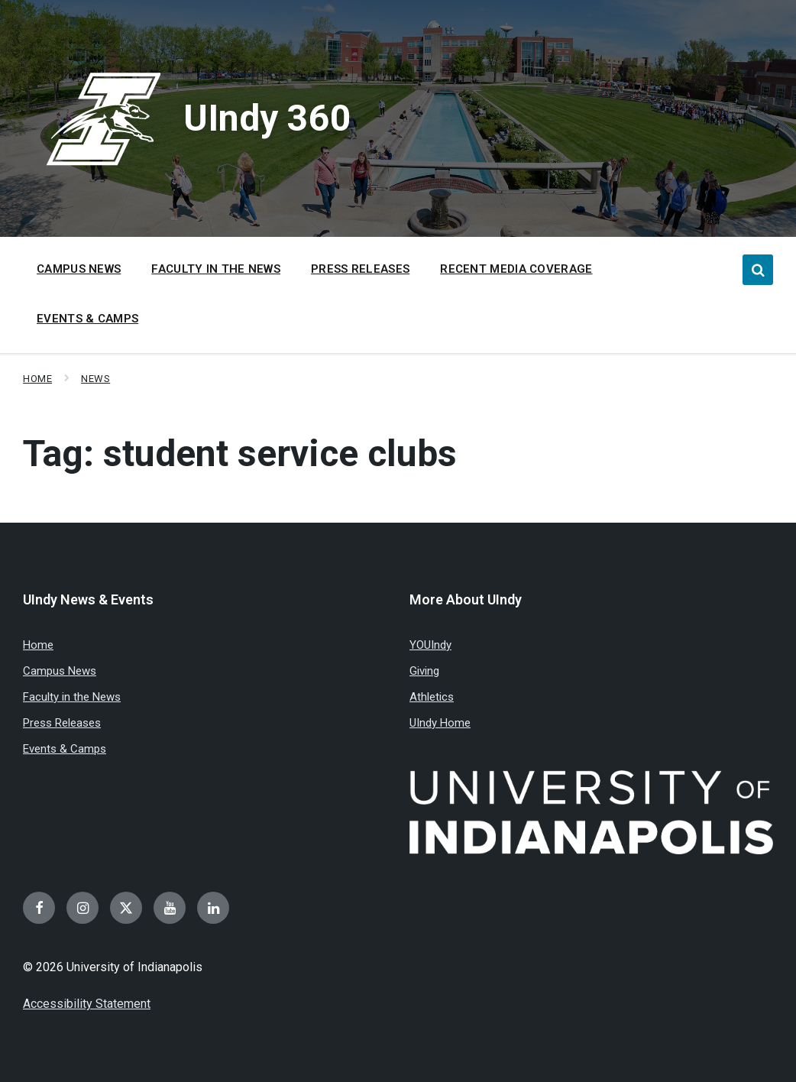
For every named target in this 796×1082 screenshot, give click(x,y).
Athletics (431, 697)
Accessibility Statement (86, 1003)
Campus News (59, 671)
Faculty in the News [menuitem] (215, 269)
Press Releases (62, 723)
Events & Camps (64, 749)
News (95, 378)
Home (37, 378)
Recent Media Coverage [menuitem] (516, 269)
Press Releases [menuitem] (360, 269)
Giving (424, 671)
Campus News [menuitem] (79, 269)
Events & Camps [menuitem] (87, 319)
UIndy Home (440, 723)
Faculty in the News (72, 697)
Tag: (240, 453)
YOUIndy (430, 645)
